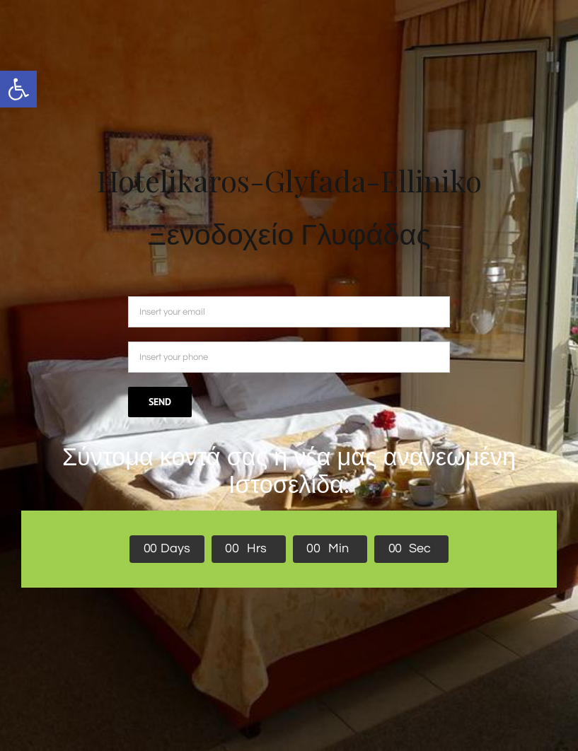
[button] (18, 89)
